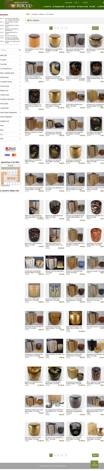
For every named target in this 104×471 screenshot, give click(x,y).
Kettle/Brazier (4, 77)
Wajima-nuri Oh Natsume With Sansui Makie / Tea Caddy (54, 105)
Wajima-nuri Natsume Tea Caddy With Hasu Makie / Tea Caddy (75, 188)
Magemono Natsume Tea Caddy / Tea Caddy (34, 133)
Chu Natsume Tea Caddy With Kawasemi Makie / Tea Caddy (33, 271)
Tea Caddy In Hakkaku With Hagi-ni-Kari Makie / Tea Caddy (75, 244)
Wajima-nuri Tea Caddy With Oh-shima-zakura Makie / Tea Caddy (33, 216)
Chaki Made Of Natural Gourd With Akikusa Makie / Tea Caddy (34, 410)
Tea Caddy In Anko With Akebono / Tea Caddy (55, 188)
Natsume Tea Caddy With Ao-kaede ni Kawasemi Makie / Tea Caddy (33, 78)
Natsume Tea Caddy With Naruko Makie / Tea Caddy (54, 216)
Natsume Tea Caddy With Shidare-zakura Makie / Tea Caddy (75, 49)
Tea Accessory (4, 86)
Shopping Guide (59, 6)
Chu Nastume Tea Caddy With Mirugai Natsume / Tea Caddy (74, 299)
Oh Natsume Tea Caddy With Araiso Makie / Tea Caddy (73, 438)
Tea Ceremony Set (6, 69)
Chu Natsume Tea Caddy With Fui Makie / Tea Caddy (54, 438)
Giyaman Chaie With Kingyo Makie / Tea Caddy (55, 271)
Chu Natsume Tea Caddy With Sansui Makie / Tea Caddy (53, 160)
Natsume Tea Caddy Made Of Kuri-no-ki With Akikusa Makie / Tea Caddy (75, 217)
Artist (2, 126)
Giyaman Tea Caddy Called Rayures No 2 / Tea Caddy (53, 299)
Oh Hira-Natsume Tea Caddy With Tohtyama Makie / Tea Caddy (34, 188)
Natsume (41, 14)
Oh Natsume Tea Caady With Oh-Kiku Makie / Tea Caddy (54, 49)
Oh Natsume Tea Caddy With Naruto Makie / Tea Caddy (73, 160)
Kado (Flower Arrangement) (8, 112)
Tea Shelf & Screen (6, 82)
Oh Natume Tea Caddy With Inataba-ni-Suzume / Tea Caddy (54, 77)
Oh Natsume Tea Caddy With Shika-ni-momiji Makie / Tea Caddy (75, 77)
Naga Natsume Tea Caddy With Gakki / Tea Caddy (33, 160)
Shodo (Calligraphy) (6, 117)
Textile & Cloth (4, 95)
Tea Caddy (34, 14)
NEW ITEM (3, 55)
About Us (48, 6)
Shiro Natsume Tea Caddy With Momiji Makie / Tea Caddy (74, 133)
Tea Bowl (3, 60)
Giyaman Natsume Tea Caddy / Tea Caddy (55, 355)
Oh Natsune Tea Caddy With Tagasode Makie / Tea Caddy (53, 327)
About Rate (72, 6)
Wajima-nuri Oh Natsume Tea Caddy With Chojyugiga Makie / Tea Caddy (74, 411)
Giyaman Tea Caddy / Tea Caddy (95, 271)
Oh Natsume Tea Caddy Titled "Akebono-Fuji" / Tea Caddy (74, 355)
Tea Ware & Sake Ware (7, 99)
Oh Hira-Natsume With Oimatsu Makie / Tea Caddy (74, 105)
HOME (27, 14)
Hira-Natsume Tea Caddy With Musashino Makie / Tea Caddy (54, 133)
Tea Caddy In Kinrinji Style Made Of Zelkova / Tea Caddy (34, 327)
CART (93, 6)
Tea (1, 134)
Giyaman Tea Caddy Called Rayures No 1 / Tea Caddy (32, 299)
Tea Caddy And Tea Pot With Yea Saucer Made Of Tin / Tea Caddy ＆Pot (54, 411)
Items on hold (83, 6)
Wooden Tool (4, 90)
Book (1, 130)
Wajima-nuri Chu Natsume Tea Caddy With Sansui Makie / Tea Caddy (33, 106)
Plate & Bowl (4, 104)
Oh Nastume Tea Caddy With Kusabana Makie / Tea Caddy (74, 382)
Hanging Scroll (4, 121)
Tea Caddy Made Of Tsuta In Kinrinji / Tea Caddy (34, 49)
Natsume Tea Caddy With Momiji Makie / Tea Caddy (33, 244)
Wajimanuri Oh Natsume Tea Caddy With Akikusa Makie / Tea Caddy (54, 245)
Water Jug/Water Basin (7, 73)
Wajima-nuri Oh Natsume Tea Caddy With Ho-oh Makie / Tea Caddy (74, 328)
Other (2, 139)
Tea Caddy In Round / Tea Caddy (95, 326)
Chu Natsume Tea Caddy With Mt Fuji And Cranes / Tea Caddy (33, 355)
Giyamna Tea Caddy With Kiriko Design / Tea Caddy (74, 271)
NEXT (95, 28)
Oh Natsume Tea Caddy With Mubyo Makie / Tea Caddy (53, 382)
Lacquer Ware (4, 108)
